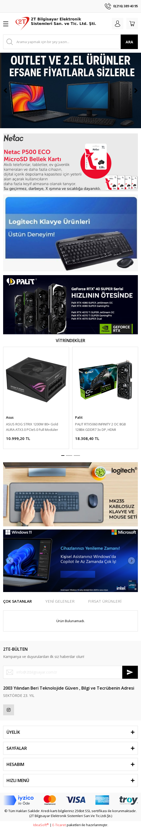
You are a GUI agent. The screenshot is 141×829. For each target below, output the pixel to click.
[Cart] (132, 23)
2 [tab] (69, 455)
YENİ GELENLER (60, 601)
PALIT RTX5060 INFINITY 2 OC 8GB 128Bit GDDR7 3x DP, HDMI (100, 427)
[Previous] (5, 90)
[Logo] (56, 23)
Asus (10, 417)
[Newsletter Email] (70, 672)
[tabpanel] (36, 398)
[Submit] (130, 672)
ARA (129, 41)
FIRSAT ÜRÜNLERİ (104, 601)
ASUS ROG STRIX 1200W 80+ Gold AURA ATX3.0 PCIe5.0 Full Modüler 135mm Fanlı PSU (32, 427)
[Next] (136, 90)
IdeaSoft (41, 825)
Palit (79, 417)
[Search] (70, 42)
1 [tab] (62, 455)
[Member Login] (117, 23)
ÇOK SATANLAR (17, 601)
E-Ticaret (59, 825)
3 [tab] (77, 455)
